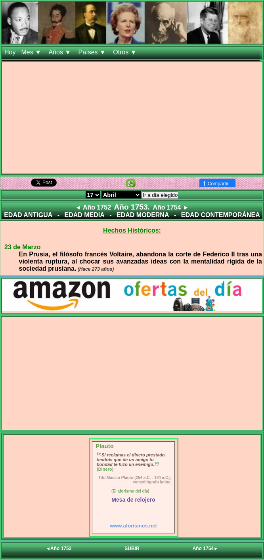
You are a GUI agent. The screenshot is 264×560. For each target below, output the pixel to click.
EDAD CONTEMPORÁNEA (220, 215)
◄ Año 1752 (93, 207)
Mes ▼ (32, 52)
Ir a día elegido (160, 195)
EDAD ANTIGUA (28, 215)
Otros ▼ (125, 52)
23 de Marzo (22, 247)
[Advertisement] (132, 117)
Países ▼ (93, 52)
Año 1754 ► (171, 207)
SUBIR (131, 548)
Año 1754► (205, 548)
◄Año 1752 (58, 548)
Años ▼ (60, 52)
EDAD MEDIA (84, 215)
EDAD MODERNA (143, 215)
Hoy (9, 52)
